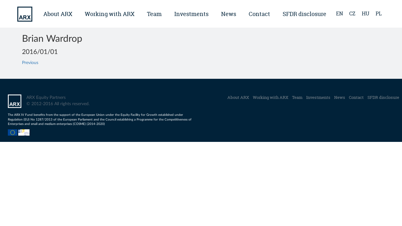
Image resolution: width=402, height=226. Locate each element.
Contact (259, 14)
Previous (30, 63)
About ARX (57, 14)
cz (352, 13)
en (339, 13)
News (228, 14)
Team (154, 14)
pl (379, 13)
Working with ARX (109, 14)
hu (365, 13)
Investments (191, 14)
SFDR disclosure (304, 14)
